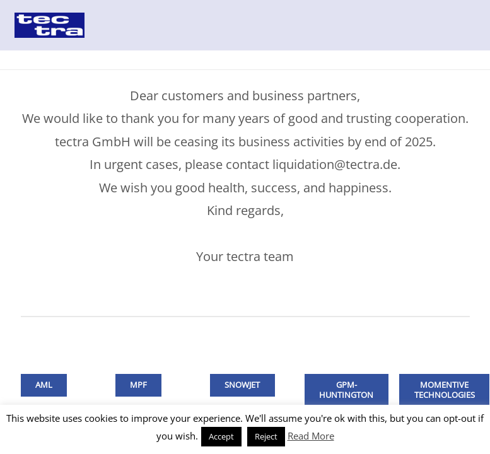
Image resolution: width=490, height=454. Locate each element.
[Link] (50, 25)
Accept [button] (221, 436)
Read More (311, 435)
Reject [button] (266, 436)
